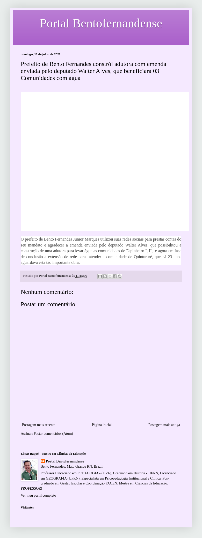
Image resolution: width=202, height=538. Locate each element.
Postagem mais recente (38, 425)
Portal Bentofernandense (65, 461)
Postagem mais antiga (164, 425)
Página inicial (102, 425)
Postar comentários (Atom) (53, 434)
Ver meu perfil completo (38, 495)
